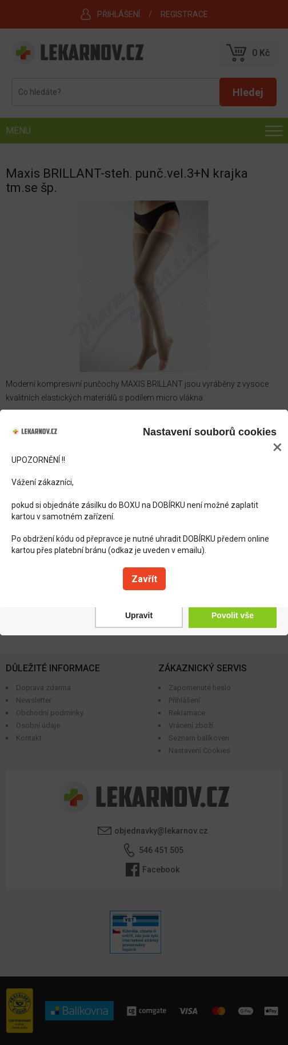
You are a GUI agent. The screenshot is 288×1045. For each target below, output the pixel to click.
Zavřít (144, 579)
